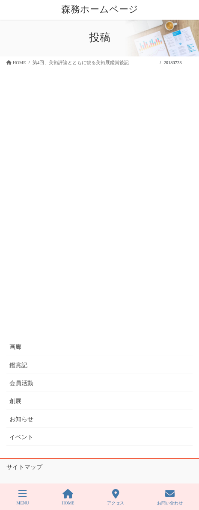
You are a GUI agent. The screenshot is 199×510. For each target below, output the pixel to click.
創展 (15, 401)
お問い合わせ (170, 497)
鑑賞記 (18, 365)
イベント (21, 437)
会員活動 (21, 383)
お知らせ (21, 419)
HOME (68, 497)
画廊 (15, 347)
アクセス (115, 497)
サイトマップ (24, 467)
